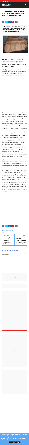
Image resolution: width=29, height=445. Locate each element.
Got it (18, 442)
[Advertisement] (14, 95)
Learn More (12, 442)
